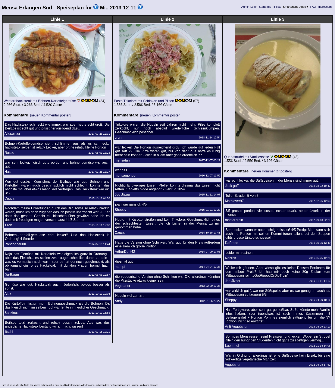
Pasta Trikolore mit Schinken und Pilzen (144, 101)
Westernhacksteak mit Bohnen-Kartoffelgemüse (40, 101)
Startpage (265, 6)
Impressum (324, 6)
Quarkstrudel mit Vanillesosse (246, 157)
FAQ (313, 6)
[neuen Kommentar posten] (50, 115)
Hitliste (277, 6)
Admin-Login (249, 6)
